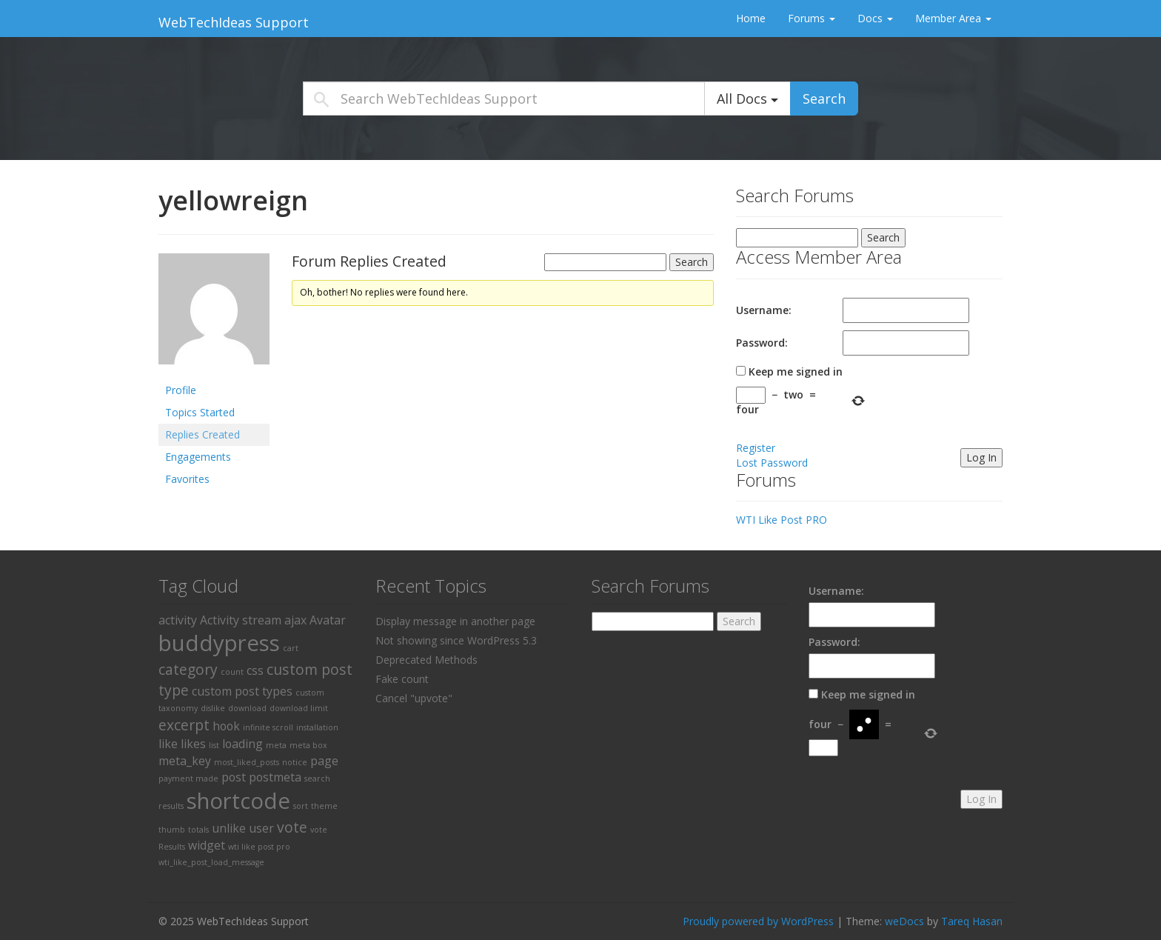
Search (824, 98)
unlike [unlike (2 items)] (229, 828)
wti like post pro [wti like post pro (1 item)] (259, 846)
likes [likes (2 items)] (193, 744)
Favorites (187, 479)
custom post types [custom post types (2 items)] (242, 691)
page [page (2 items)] (324, 761)
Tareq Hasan (972, 921)
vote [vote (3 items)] (292, 827)
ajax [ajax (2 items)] (295, 620)
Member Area (953, 18)
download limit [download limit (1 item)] (299, 708)
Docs (875, 18)
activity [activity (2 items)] (177, 620)
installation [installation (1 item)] (317, 727)
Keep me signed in (796, 371)
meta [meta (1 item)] (276, 745)
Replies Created (202, 434)
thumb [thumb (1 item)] (171, 829)
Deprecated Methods (426, 660)
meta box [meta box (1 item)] (308, 745)
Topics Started (200, 412)
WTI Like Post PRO (781, 520)
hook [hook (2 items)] (226, 726)
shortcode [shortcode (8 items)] (238, 801)
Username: (764, 310)
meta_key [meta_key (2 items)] (184, 761)
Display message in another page (455, 621)
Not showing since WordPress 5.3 (456, 640)
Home (751, 18)
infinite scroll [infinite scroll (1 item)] (268, 727)
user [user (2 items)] (261, 828)
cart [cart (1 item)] (290, 648)
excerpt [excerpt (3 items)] (184, 725)
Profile (180, 390)
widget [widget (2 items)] (206, 845)
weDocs (904, 921)
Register (755, 448)
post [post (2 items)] (233, 777)
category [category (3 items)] (188, 669)
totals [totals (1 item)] (198, 829)
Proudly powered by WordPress (758, 921)
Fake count (402, 679)
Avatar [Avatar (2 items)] (328, 620)
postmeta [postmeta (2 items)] (275, 777)
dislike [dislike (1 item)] (213, 708)
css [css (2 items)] (255, 670)
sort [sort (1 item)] (300, 806)
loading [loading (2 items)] (242, 744)
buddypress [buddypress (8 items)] (219, 643)
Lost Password (772, 463)
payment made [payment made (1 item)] (188, 778)
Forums (811, 18)
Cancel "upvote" (413, 698)
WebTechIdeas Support (233, 22)
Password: (762, 343)
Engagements (198, 457)
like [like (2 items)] (168, 744)
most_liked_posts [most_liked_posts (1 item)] (246, 762)
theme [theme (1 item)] (324, 806)
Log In (981, 457)
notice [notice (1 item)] (294, 762)
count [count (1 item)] (232, 672)
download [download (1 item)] (247, 708)
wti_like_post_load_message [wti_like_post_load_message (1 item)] (211, 862)
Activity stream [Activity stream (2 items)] (240, 620)
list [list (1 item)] (214, 745)
